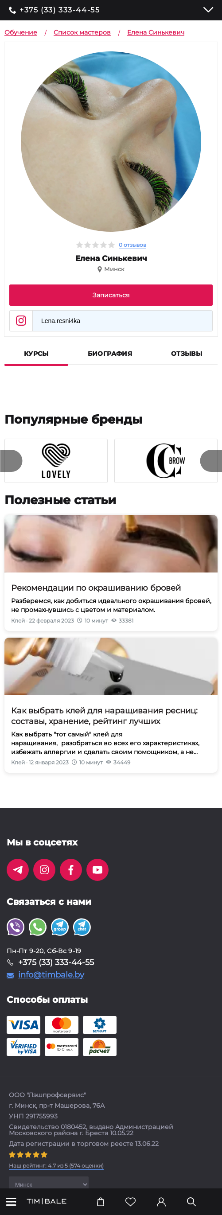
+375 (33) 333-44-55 (59, 10)
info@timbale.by (51, 975)
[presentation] (11, 461)
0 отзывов (132, 244)
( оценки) (56, 1165)
